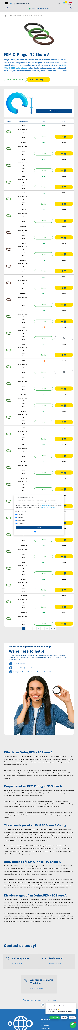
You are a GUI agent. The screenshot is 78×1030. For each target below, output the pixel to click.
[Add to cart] (64, 137)
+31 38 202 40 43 (17, 963)
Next (53, 628)
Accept (39, 527)
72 (47, 628)
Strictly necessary (22, 511)
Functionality (21, 520)
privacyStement (46, 505)
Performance (21, 514)
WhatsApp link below (36, 988)
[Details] (43, 137)
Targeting (20, 517)
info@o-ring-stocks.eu (55, 963)
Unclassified (20, 523)
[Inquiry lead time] (64, 338)
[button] (70, 3)
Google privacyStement (48, 507)
